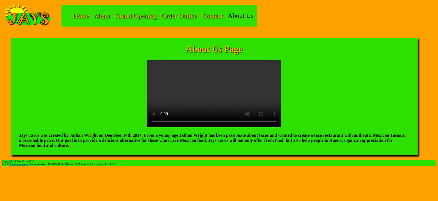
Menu (102, 15)
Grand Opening (135, 15)
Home (81, 15)
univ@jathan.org (18, 164)
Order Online (179, 15)
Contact (212, 15)
